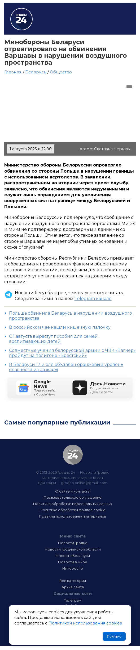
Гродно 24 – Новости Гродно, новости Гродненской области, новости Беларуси (21, 19)
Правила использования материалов (72, 516)
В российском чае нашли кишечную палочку (60, 327)
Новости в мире (72, 562)
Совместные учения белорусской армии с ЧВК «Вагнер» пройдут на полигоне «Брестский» (72, 353)
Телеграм (72, 600)
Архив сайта (73, 587)
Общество (61, 71)
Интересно (72, 568)
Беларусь (35, 71)
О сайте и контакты (72, 491)
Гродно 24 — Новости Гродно (73, 455)
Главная (13, 71)
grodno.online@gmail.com (84, 483)
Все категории (72, 580)
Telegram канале (93, 298)
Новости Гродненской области (73, 549)
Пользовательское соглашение (73, 497)
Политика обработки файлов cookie (73, 510)
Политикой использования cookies (85, 623)
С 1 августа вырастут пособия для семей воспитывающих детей (53, 339)
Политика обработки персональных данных (72, 504)
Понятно (114, 636)
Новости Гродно (73, 543)
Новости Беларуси (73, 555)
